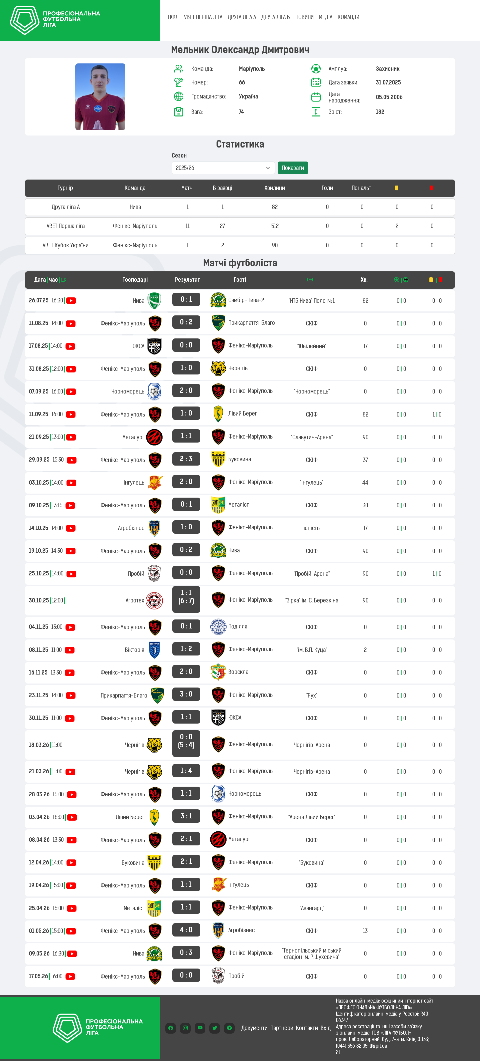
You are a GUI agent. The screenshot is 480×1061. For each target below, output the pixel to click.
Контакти (307, 1028)
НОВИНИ (304, 17)
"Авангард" (312, 908)
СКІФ (312, 323)
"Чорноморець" (312, 391)
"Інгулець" (311, 482)
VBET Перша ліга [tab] (203, 17)
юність (312, 528)
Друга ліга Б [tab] (275, 17)
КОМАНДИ (348, 17)
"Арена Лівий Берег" (311, 817)
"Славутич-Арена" (312, 437)
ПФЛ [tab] (173, 17)
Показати (293, 168)
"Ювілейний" (311, 346)
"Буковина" (311, 862)
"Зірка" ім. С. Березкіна (311, 600)
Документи (254, 1028)
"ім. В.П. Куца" (312, 649)
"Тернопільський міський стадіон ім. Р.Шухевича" (312, 953)
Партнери (281, 1028)
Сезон (179, 156)
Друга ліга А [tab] (242, 17)
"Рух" (311, 695)
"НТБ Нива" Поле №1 (311, 300)
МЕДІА (325, 17)
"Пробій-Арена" (312, 573)
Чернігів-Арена (312, 745)
